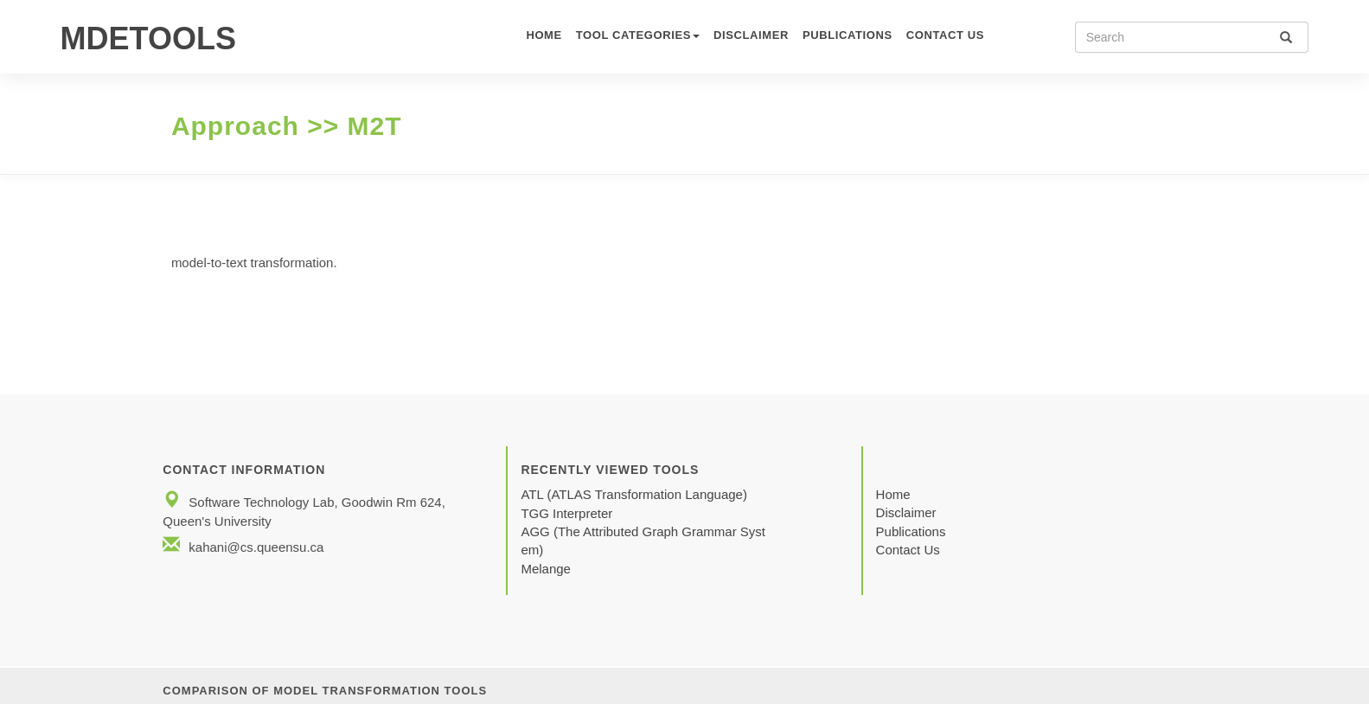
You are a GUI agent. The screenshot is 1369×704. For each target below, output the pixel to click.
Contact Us (908, 549)
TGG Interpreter (568, 513)
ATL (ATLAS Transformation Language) (634, 494)
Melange (546, 568)
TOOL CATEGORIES (638, 35)
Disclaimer (751, 35)
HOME (543, 35)
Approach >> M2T (286, 126)
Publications (847, 35)
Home (893, 494)
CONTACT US (945, 35)
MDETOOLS (148, 38)
